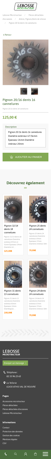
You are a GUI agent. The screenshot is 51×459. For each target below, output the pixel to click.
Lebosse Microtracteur (12, 15)
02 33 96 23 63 (14, 376)
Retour (7, 35)
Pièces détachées (10, 405)
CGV (4, 443)
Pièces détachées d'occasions (15, 409)
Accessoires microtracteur (14, 401)
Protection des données (13, 431)
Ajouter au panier (25, 157)
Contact (6, 428)
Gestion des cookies (11, 435)
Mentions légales (10, 439)
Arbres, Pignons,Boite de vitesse (32, 19)
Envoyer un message (15, 363)
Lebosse (26, 352)
